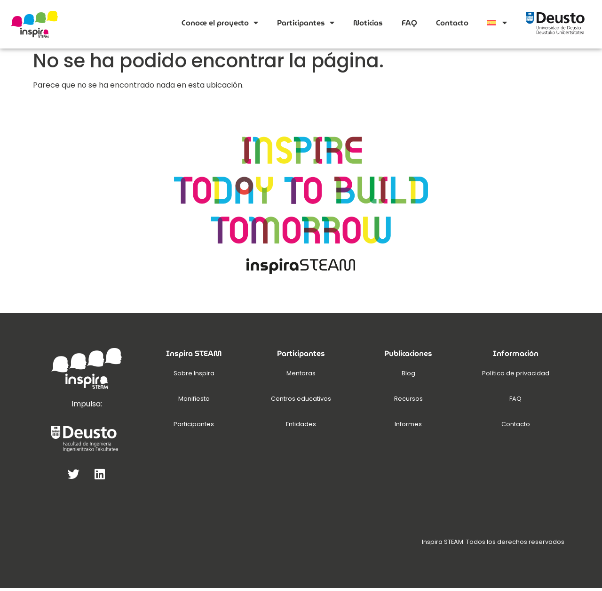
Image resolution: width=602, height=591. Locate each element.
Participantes (305, 22)
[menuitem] (497, 23)
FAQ (409, 23)
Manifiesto (194, 401)
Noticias (368, 23)
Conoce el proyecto (220, 22)
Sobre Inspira (194, 376)
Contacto (452, 23)
